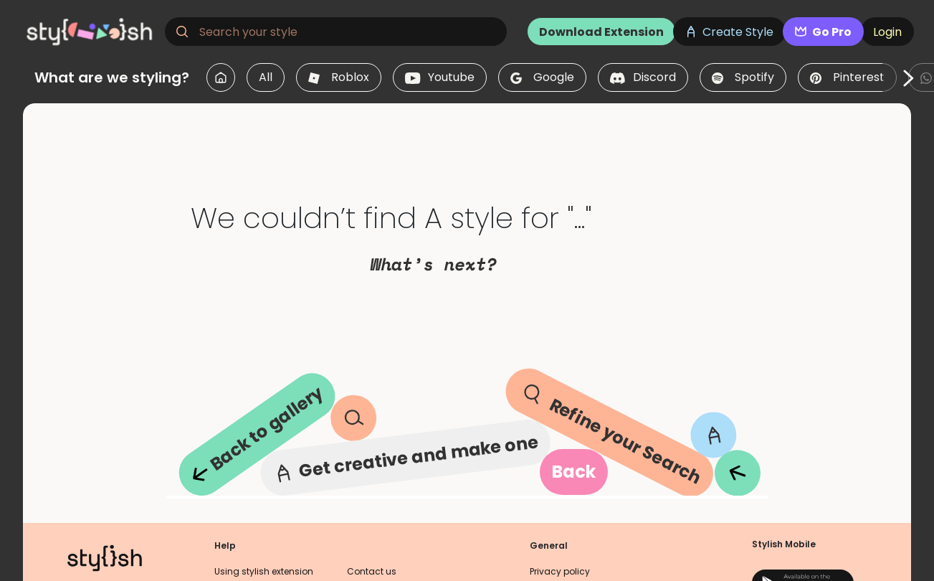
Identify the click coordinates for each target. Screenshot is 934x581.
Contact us (371, 571)
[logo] (90, 31)
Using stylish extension (263, 571)
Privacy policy (560, 571)
